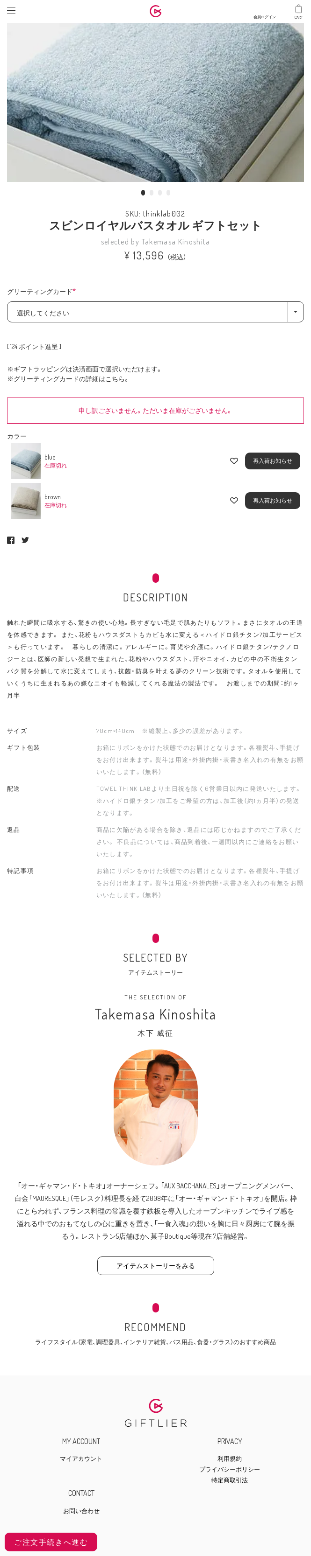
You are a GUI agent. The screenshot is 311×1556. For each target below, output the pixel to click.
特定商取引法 (229, 1480)
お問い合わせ (81, 1511)
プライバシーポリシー (229, 1469)
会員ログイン (264, 14)
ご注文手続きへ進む (51, 1542)
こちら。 (117, 379)
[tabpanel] (155, 100)
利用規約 (229, 1459)
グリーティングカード (44, 292)
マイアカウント (81, 1459)
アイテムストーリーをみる (155, 1266)
